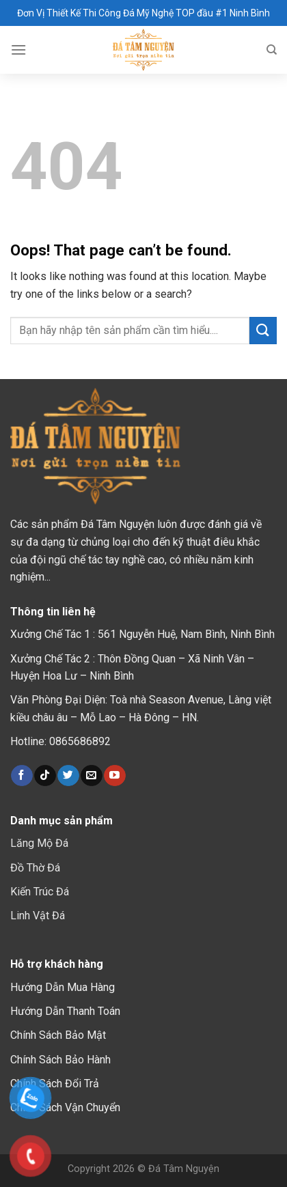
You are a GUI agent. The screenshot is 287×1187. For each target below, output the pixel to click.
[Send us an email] (91, 776)
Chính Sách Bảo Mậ (56, 1035)
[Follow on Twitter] (68, 776)
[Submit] (263, 330)
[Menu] (18, 49)
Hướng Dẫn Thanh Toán (65, 1011)
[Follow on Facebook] (21, 776)
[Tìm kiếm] (271, 50)
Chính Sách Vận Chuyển (65, 1107)
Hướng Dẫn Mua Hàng (62, 987)
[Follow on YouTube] (114, 776)
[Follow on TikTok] (44, 776)
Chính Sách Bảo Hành (60, 1059)
